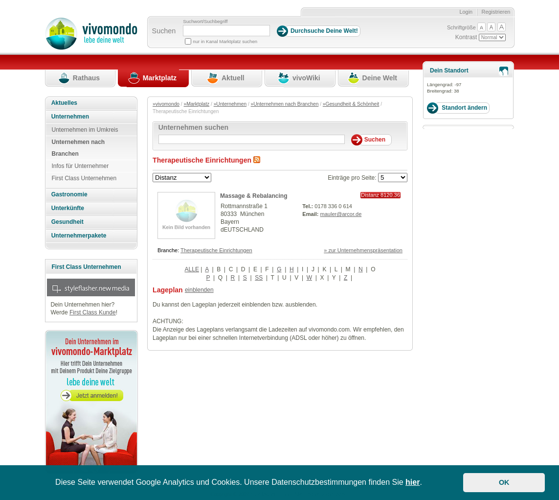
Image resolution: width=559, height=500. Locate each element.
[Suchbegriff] (226, 30)
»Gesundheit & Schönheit (351, 104)
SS (259, 277)
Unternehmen (70, 116)
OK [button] (504, 482)
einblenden (199, 289)
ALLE (192, 269)
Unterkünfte (67, 208)
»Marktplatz (197, 104)
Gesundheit (67, 221)
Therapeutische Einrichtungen (216, 250)
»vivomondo (166, 104)
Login (465, 12)
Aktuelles (64, 102)
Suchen (164, 31)
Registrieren (496, 12)
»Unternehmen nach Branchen (285, 104)
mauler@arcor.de (341, 214)
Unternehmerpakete (79, 235)
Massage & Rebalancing (253, 195)
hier (412, 482)
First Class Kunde (92, 312)
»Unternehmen (230, 104)
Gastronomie (69, 194)
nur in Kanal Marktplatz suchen (225, 41)
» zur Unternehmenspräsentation (363, 250)
